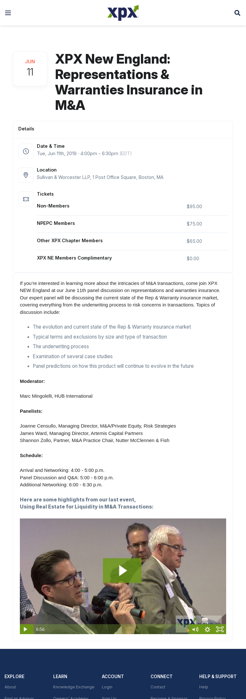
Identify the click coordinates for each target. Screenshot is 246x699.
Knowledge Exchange (73, 687)
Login (107, 687)
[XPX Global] (123, 13)
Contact (158, 687)
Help (203, 687)
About (10, 687)
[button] (8, 13)
